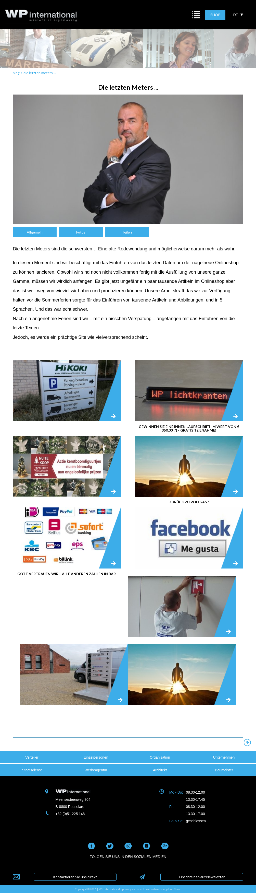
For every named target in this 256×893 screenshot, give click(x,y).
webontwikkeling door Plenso (163, 889)
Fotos (80, 232)
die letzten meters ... (39, 73)
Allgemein (35, 232)
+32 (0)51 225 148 (70, 814)
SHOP (215, 15)
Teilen (127, 232)
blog (16, 73)
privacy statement (133, 889)
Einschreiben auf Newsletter (202, 877)
